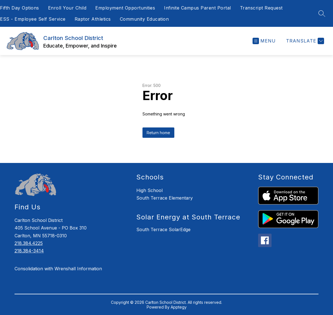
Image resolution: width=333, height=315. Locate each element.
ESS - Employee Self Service (33, 19)
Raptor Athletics (93, 19)
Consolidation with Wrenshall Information (58, 268)
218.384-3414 (29, 251)
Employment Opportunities (125, 8)
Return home (158, 132)
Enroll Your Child (67, 8)
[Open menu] (264, 40)
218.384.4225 (29, 243)
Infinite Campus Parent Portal (197, 8)
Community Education (144, 19)
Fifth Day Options (19, 8)
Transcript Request (261, 8)
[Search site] (321, 13)
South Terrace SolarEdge (163, 229)
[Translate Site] (304, 40)
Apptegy (179, 307)
